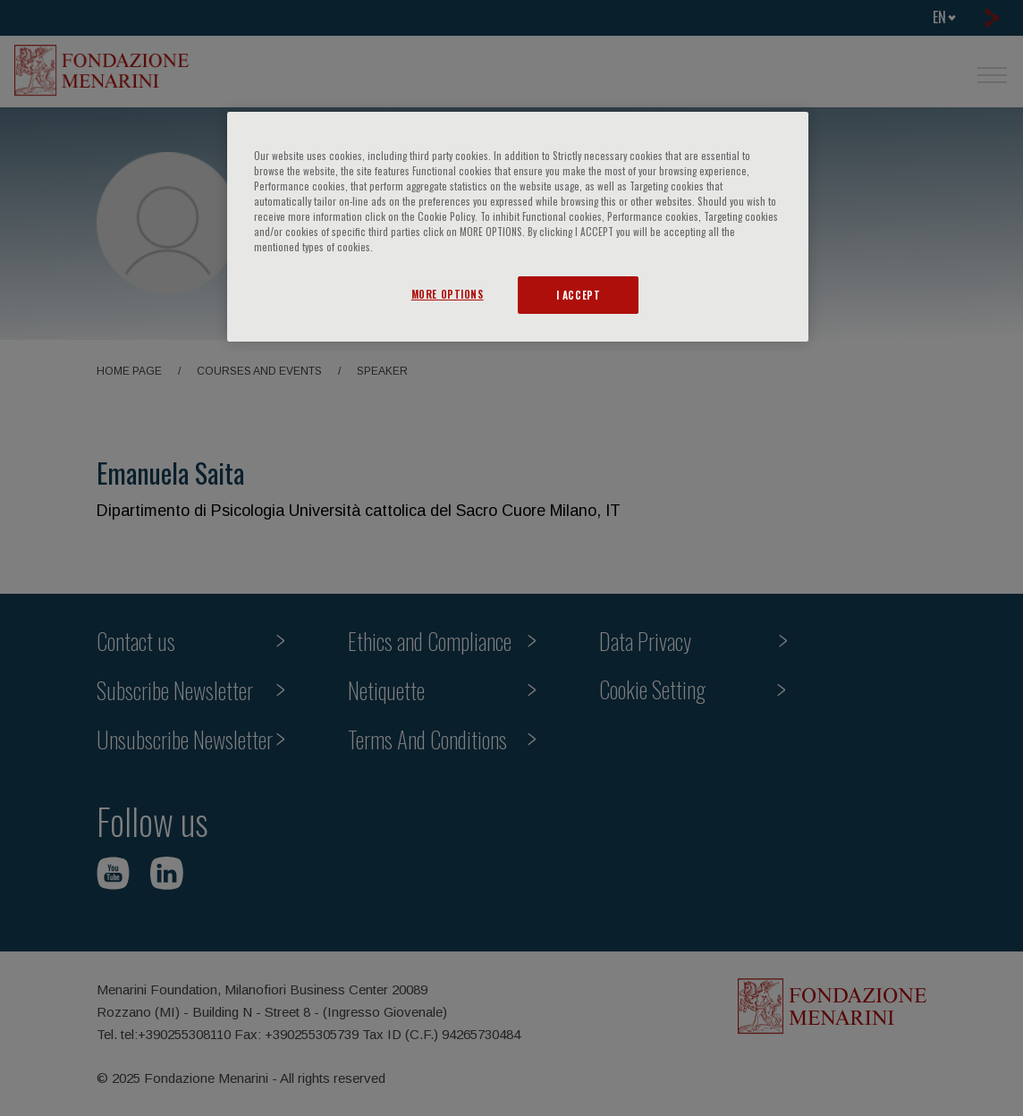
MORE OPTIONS (447, 293)
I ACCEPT (578, 294)
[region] (517, 227)
